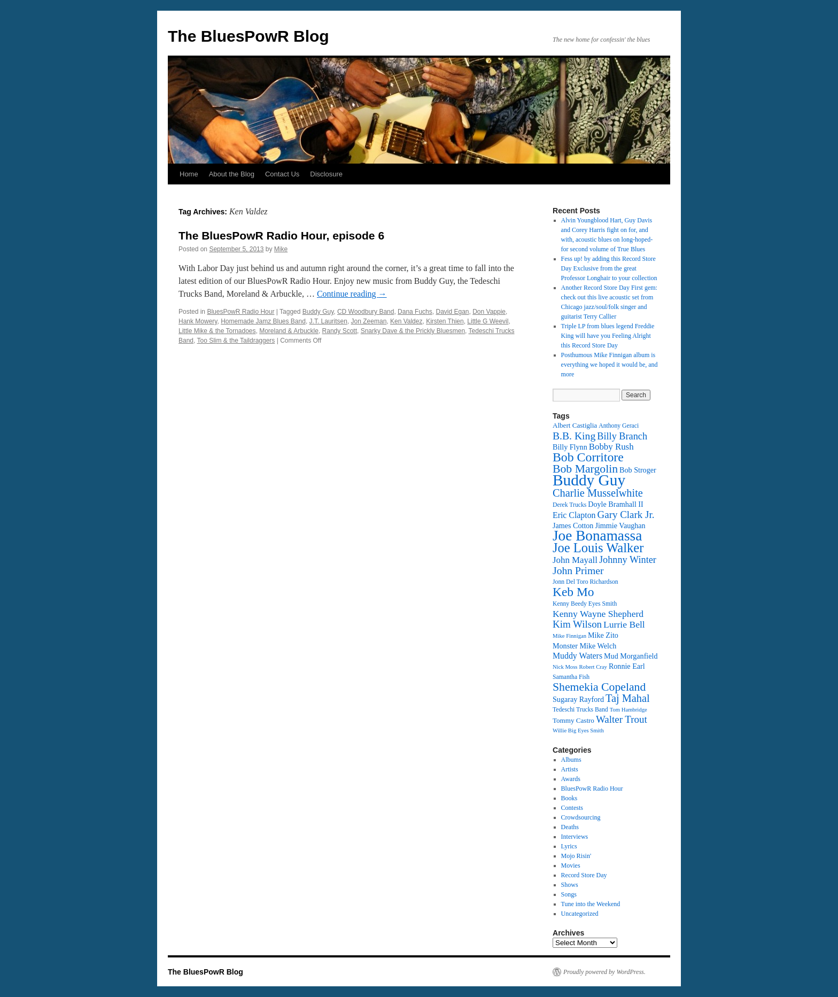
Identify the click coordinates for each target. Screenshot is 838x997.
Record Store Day (584, 875)
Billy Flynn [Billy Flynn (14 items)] (570, 447)
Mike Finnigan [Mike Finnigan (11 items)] (569, 636)
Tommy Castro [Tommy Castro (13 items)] (573, 720)
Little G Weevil (487, 321)
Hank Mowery (198, 321)
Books (569, 798)
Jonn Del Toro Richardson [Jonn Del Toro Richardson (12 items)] (585, 581)
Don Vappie (489, 311)
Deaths (570, 827)
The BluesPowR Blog (248, 36)
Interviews (574, 836)
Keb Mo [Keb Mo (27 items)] (573, 592)
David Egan (452, 311)
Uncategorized (580, 913)
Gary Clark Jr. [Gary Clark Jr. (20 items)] (626, 514)
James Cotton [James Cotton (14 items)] (573, 525)
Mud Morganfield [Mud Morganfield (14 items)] (630, 656)
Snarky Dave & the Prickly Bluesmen (413, 331)
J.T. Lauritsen (328, 321)
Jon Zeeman (369, 321)
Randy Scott (339, 331)
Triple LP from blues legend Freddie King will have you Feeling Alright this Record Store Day (608, 335)
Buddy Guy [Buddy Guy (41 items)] (589, 480)
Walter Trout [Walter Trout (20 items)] (621, 719)
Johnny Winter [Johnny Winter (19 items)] (627, 559)
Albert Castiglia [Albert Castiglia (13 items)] (575, 425)
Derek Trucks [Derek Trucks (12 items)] (569, 504)
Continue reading (352, 293)
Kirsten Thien (444, 321)
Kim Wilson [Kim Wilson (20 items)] (577, 624)
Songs (569, 894)
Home (189, 174)
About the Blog (231, 174)
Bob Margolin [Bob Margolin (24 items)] (585, 468)
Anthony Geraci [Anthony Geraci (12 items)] (619, 425)
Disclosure (326, 174)
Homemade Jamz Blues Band (263, 321)
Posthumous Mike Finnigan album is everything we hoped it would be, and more (609, 364)
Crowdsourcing (581, 817)
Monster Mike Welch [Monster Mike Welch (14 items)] (584, 646)
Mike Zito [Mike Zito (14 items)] (603, 635)
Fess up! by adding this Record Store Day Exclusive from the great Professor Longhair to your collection (609, 268)
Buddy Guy (317, 311)
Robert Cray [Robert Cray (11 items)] (593, 667)
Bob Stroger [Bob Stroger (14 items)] (637, 470)
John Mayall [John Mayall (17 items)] (575, 560)
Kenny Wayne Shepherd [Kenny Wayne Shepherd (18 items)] (598, 613)
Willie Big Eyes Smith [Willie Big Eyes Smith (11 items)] (578, 730)
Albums (571, 759)
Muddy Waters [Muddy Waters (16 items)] (577, 655)
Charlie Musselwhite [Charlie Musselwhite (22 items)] (598, 493)
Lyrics (569, 846)
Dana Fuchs (415, 311)
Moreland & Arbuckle (289, 331)
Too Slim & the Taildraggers (236, 340)
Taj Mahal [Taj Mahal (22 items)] (628, 698)
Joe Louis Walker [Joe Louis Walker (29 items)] (598, 547)
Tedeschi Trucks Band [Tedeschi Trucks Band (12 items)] (580, 709)
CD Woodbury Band (365, 311)
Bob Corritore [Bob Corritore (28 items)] (588, 457)
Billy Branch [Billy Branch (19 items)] (622, 436)
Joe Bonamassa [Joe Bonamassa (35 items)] (597, 536)
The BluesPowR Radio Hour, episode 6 (281, 235)
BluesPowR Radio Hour (240, 311)
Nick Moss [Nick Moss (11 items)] (565, 667)
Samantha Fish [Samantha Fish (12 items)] (571, 677)
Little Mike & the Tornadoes (217, 331)
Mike (281, 249)
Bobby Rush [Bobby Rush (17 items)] (611, 447)
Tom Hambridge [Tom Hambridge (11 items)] (628, 710)
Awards (570, 779)
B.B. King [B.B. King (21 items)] (574, 436)
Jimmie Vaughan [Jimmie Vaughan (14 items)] (620, 525)
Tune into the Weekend (590, 904)
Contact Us (282, 174)
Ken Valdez (406, 321)
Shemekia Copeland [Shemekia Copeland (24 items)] (599, 687)
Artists (569, 769)
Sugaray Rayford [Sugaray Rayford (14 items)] (578, 699)
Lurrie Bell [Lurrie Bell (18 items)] (624, 624)
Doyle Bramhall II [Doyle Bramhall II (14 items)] (615, 504)
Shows (569, 884)
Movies (570, 865)
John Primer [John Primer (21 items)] (578, 570)
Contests (572, 807)
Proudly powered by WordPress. (604, 972)
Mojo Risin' (576, 856)
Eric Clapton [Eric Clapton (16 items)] (574, 515)
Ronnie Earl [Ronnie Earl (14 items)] (627, 666)
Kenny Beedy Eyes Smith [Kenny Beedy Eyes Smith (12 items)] (585, 603)
